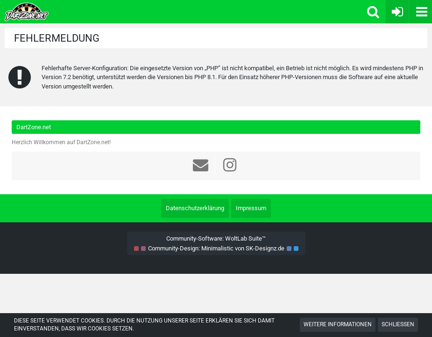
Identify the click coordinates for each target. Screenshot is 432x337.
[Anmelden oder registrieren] (397, 11)
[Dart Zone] (106, 11)
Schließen (398, 324)
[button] (420, 11)
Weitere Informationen (338, 324)
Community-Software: (216, 238)
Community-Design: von (216, 248)
